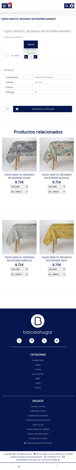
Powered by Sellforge (51, 460)
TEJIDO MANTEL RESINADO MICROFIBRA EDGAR (19, 176)
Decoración (38, 374)
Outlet (38, 387)
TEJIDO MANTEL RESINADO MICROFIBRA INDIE (56, 259)
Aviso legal (38, 424)
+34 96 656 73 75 (53, 457)
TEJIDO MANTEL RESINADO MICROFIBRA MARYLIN (19, 259)
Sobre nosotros (38, 411)
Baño (38, 365)
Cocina (38, 369)
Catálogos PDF (38, 406)
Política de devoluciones (38, 420)
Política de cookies (38, 438)
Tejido (38, 383)
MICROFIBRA (34, 13)
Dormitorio (38, 360)
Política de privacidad (38, 434)
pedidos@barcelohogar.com (28, 460)
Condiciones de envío (38, 415)
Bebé (38, 378)
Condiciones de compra (38, 429)
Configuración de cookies (38, 443)
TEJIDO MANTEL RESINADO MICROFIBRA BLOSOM (56, 176)
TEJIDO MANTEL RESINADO (15, 13)
